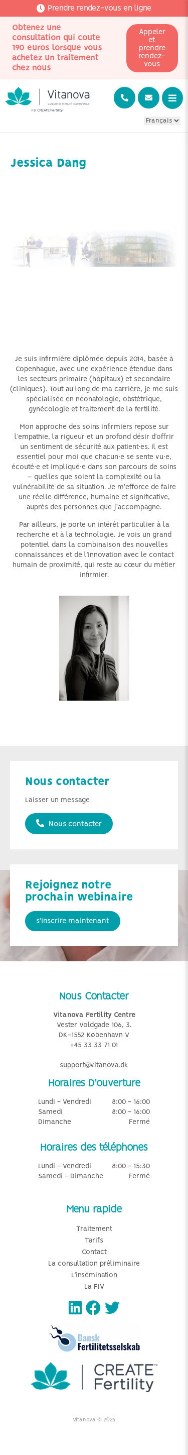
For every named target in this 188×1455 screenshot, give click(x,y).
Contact (94, 1252)
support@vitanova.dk (94, 1065)
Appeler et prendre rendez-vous (151, 48)
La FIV (94, 1287)
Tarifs (94, 1241)
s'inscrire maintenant (72, 921)
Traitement (94, 1229)
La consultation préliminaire (94, 1264)
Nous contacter (69, 823)
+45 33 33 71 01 (94, 1045)
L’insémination (94, 1275)
